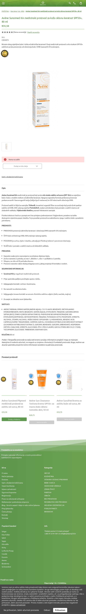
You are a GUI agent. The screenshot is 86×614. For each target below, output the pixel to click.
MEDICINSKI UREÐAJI (52, 486)
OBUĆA (47, 495)
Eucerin (5, 557)
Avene (4, 560)
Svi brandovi (6, 567)
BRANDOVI (48, 511)
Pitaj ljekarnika (7, 508)
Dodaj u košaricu (14, 419)
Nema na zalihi (42, 422)
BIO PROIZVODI (50, 499)
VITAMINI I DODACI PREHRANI (56, 479)
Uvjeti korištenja (8, 486)
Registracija (6, 495)
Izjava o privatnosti (9, 489)
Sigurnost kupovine (9, 492)
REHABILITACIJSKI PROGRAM (55, 502)
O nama (5, 473)
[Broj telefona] (74, 3)
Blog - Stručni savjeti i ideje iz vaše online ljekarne (21, 505)
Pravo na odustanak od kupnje (13, 499)
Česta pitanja (7, 511)
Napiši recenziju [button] (33, 32)
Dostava (5, 479)
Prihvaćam (60, 610)
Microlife (5, 544)
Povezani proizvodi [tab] (9, 357)
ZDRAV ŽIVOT (49, 489)
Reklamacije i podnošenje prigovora (15, 502)
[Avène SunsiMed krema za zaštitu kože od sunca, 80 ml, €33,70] (69, 379)
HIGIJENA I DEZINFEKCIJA (54, 505)
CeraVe (4, 554)
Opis (4, 188)
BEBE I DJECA (49, 483)
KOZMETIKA (49, 476)
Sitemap (5, 518)
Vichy (4, 547)
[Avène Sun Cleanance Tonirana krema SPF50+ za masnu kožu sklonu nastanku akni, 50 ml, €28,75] (42, 379)
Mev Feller (6, 535)
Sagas (4, 541)
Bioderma (5, 563)
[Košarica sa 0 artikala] (81, 3)
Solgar (4, 531)
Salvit (4, 538)
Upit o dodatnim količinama (12, 177)
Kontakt (5, 515)
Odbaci (47, 610)
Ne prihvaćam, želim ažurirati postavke (21, 610)
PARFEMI (47, 492)
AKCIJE (47, 473)
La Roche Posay (7, 551)
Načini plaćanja (7, 476)
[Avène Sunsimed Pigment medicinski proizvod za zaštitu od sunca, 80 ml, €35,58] (14, 379)
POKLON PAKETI (50, 508)
